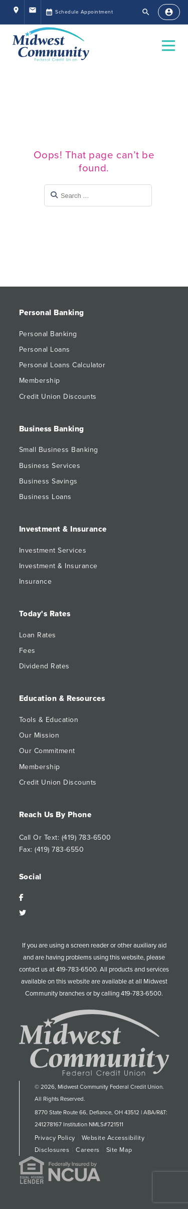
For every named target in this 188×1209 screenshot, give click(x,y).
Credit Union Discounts (58, 396)
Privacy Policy (55, 1138)
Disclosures (52, 1150)
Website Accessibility (113, 1138)
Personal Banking (48, 334)
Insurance (35, 581)
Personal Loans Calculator (62, 365)
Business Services (50, 465)
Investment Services (53, 550)
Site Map (119, 1150)
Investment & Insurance (58, 566)
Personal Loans (44, 349)
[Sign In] (169, 12)
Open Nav (172, 40)
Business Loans (45, 497)
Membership (39, 380)
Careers (88, 1150)
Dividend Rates (44, 666)
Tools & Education (49, 719)
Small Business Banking (58, 449)
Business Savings (48, 481)
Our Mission (39, 735)
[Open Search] (146, 12)
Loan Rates (37, 635)
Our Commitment (47, 751)
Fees (27, 650)
